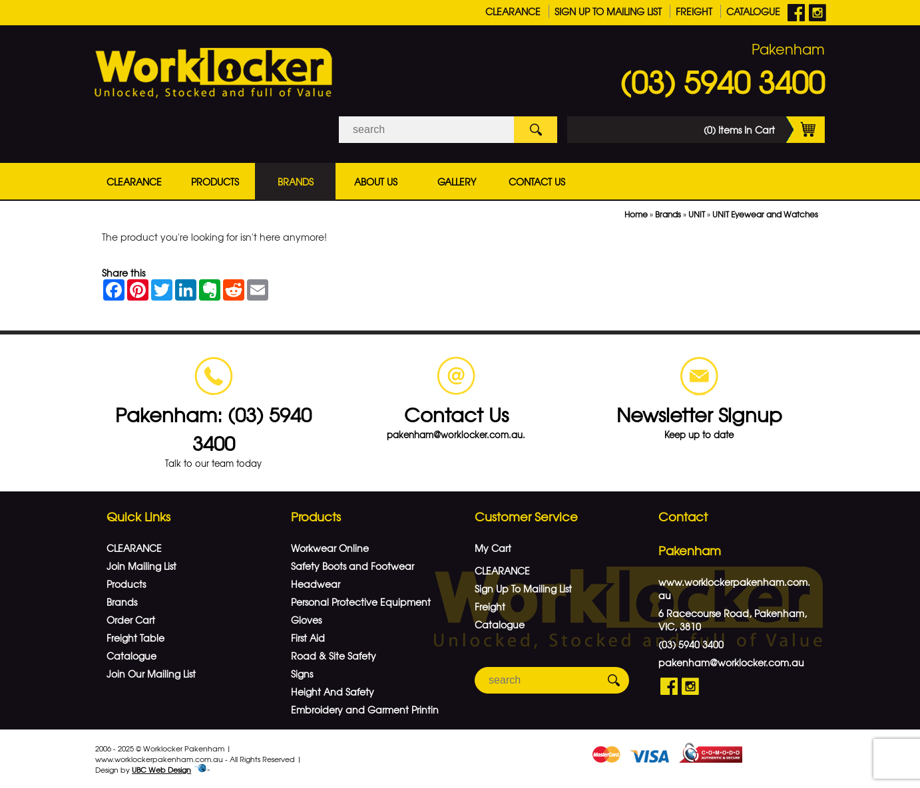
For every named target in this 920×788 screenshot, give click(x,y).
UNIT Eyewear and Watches (765, 214)
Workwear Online (330, 548)
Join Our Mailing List (151, 673)
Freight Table (135, 637)
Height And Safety (332, 691)
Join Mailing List (141, 566)
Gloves (306, 619)
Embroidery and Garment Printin (365, 709)
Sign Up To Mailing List (608, 11)
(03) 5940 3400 (722, 81)
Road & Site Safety (333, 655)
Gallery (456, 181)
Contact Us (537, 181)
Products (215, 181)
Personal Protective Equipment (361, 601)
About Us (375, 181)
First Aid (308, 637)
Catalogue (753, 11)
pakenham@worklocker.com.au (731, 662)
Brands (296, 181)
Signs (302, 673)
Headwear (315, 584)
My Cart (493, 548)
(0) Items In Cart (764, 129)
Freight (694, 11)
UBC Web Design (161, 769)
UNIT (696, 214)
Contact (683, 516)
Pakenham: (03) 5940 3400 (213, 428)
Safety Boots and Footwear (352, 566)
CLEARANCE (513, 11)
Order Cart (131, 619)
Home (636, 214)
